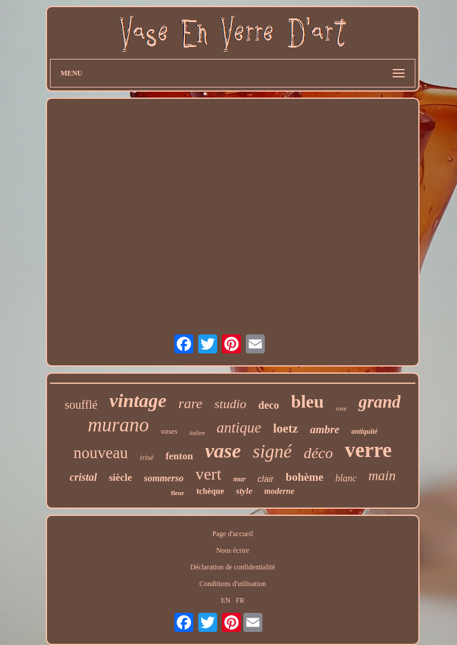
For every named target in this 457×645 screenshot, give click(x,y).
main (382, 475)
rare (190, 403)
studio (230, 403)
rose (341, 408)
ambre (325, 429)
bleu (307, 401)
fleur (177, 492)
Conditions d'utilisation (232, 584)
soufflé (81, 404)
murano (118, 425)
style (244, 491)
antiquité (364, 431)
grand (379, 401)
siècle (120, 477)
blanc (345, 478)
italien (197, 433)
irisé (147, 457)
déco (318, 453)
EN (225, 600)
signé (272, 451)
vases (169, 431)
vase (222, 451)
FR (240, 600)
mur (239, 479)
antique (239, 427)
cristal (83, 477)
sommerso (164, 478)
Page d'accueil (232, 534)
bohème (304, 477)
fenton (179, 456)
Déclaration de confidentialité (233, 567)
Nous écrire (232, 550)
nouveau (101, 453)
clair (266, 479)
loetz (285, 428)
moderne (279, 491)
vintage (138, 400)
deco (268, 405)
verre (368, 450)
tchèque (210, 491)
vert (208, 474)
